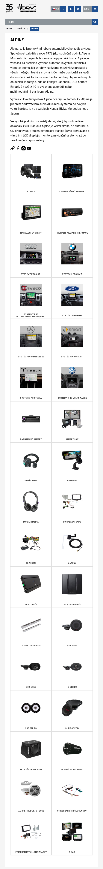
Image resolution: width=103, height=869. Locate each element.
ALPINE (34, 28)
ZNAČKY (21, 28)
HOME (9, 28)
